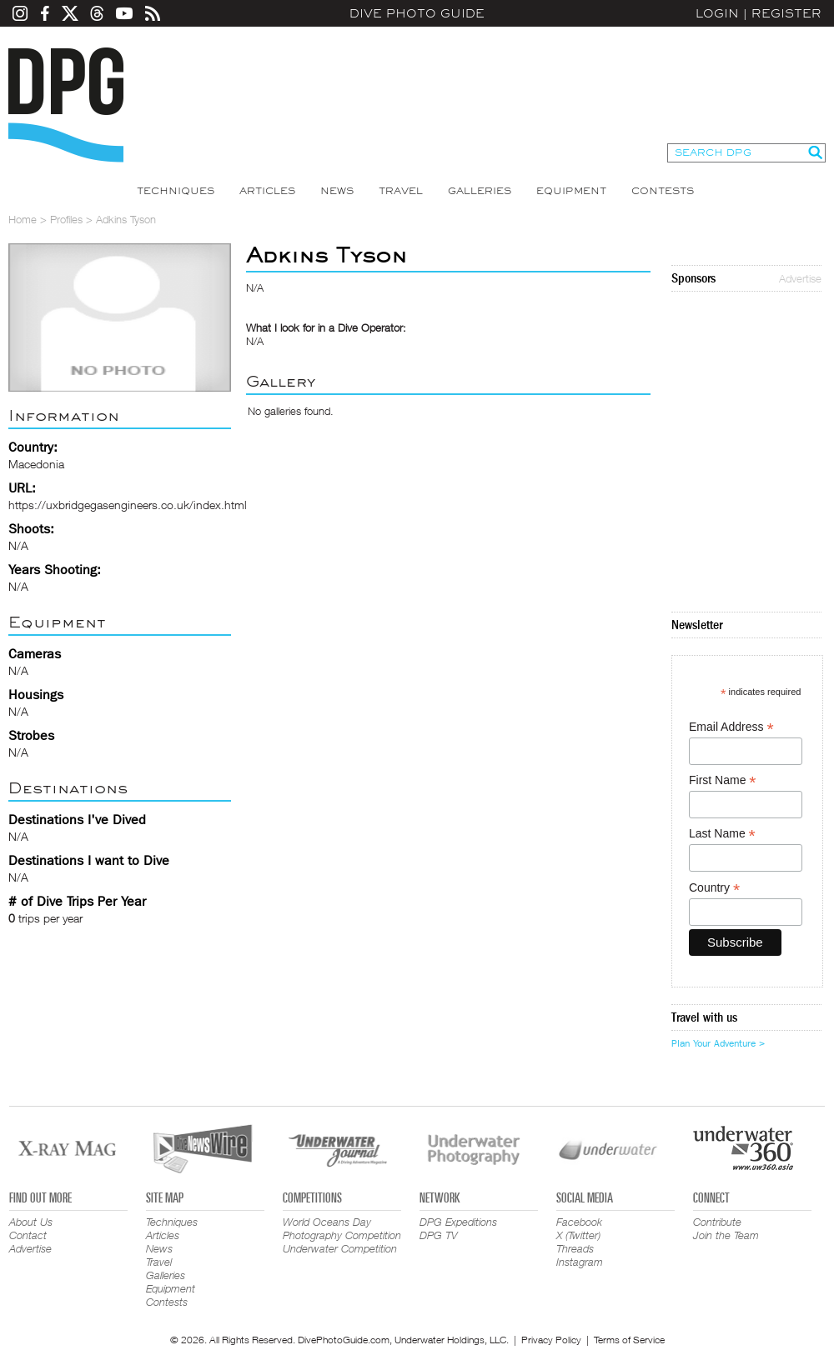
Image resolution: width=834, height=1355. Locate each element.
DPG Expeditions (458, 1221)
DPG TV (439, 1235)
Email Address (731, 727)
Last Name (722, 834)
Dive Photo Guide (417, 13)
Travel (401, 191)
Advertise (800, 278)
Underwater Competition (340, 1248)
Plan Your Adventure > (718, 1043)
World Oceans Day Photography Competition (342, 1228)
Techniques (175, 191)
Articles (267, 191)
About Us (31, 1221)
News (337, 191)
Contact (28, 1235)
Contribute (717, 1221)
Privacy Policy (551, 1339)
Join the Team (726, 1235)
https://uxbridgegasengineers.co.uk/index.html (127, 505)
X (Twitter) (578, 1235)
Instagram (579, 1261)
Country (714, 888)
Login (717, 13)
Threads (575, 1248)
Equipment (571, 191)
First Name (722, 780)
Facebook (579, 1221)
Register (786, 13)
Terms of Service (629, 1339)
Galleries (479, 191)
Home (22, 219)
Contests (662, 191)
